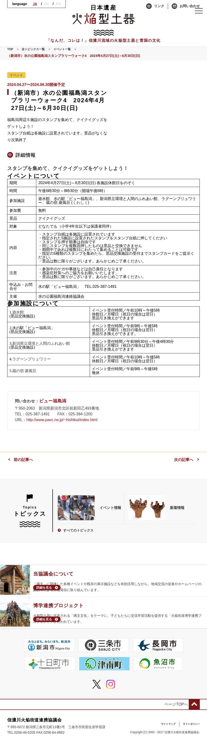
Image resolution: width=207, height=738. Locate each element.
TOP (10, 49)
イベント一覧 (68, 49)
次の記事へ (187, 460)
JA (35, 4)
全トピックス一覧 (36, 49)
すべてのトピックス (77, 527)
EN (46, 4)
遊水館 (18, 312)
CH (58, 4)
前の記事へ (20, 460)
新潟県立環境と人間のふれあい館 (41, 344)
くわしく (80, 203)
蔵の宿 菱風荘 (24, 371)
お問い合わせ (186, 6)
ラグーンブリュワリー (31, 359)
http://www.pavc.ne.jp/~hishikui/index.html (62, 420)
